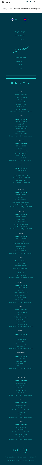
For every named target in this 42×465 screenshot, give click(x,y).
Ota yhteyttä (20, 39)
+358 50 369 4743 (21, 405)
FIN (27, 1)
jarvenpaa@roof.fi (21, 361)
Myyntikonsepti (20, 32)
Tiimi (20, 65)
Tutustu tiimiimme (21, 95)
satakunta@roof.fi (21, 385)
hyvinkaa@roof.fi (21, 339)
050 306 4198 (21, 358)
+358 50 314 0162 (21, 427)
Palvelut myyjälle (20, 35)
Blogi (20, 68)
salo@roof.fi (21, 407)
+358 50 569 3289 (21, 383)
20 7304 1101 (23, 239)
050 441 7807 (21, 336)
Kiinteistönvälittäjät (20, 57)
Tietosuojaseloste (10, 457)
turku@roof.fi (21, 429)
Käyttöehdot (32, 457)
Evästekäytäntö (22, 457)
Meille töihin (20, 61)
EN (30, 1)
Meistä (20, 28)
